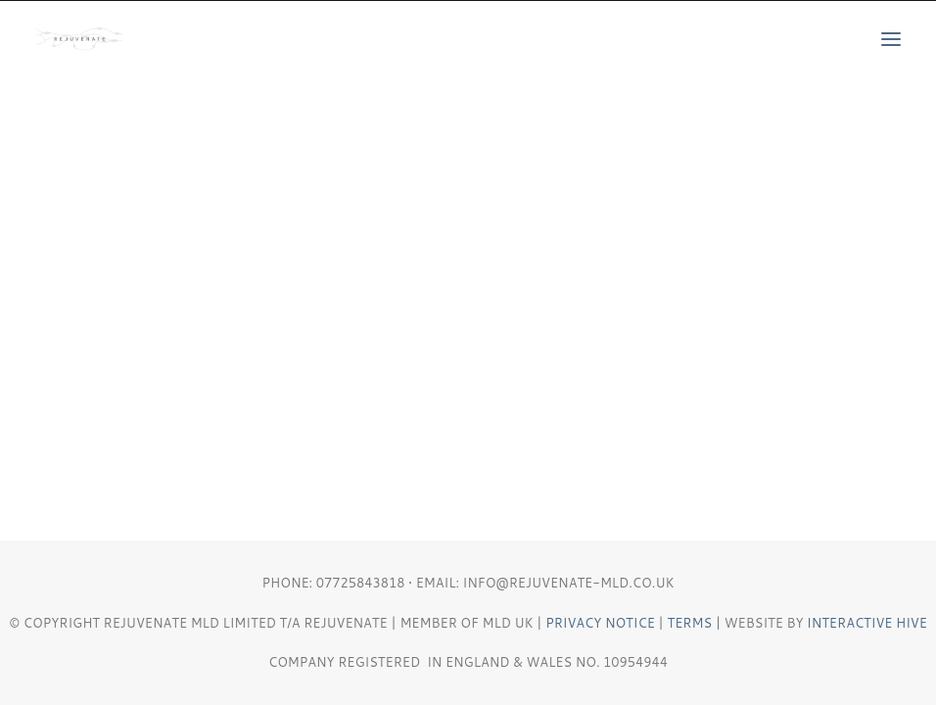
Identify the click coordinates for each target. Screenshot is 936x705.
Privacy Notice (600, 623)
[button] (891, 38)
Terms (690, 623)
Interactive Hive (867, 623)
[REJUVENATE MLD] (79, 38)
